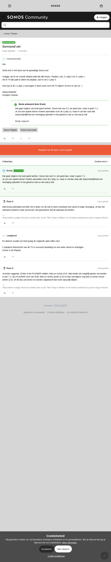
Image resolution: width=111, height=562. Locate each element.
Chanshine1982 (14, 59)
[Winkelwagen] (101, 5)
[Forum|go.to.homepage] (27, 17)
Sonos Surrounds (28, 130)
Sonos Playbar (10, 130)
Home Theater (10, 33)
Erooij (9, 170)
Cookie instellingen (56, 312)
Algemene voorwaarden (34, 312)
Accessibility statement (77, 312)
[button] (3, 18)
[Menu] (8, 5)
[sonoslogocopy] (55, 6)
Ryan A (10, 201)
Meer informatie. (69, 542)
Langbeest (12, 235)
